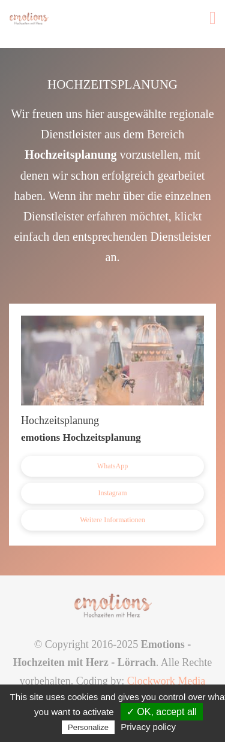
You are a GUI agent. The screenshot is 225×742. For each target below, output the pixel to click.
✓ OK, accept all (162, 712)
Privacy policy (148, 727)
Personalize (88, 727)
